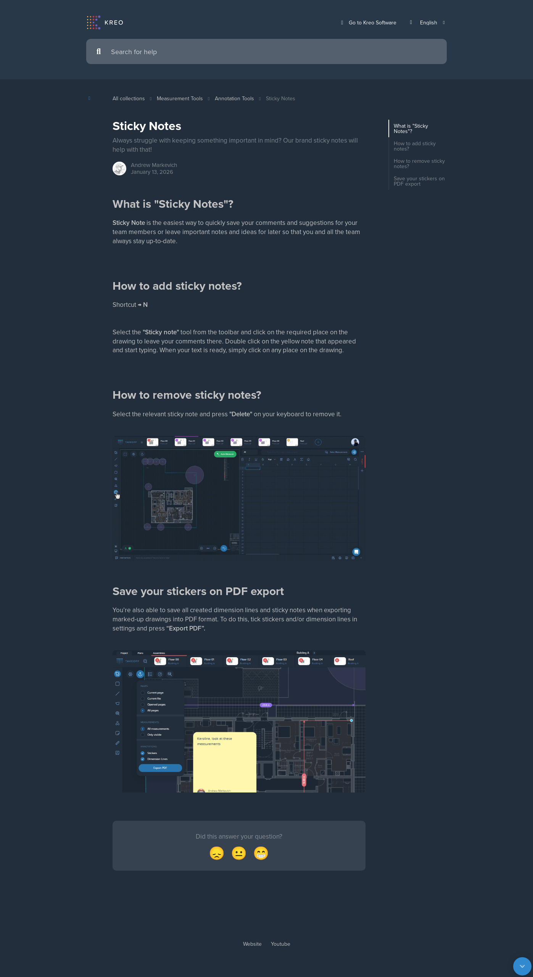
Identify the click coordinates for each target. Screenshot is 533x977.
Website (252, 956)
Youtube (280, 956)
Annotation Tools (234, 98)
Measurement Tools (180, 98)
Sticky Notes (280, 98)
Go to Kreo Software (367, 23)
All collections (129, 98)
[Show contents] (91, 98)
